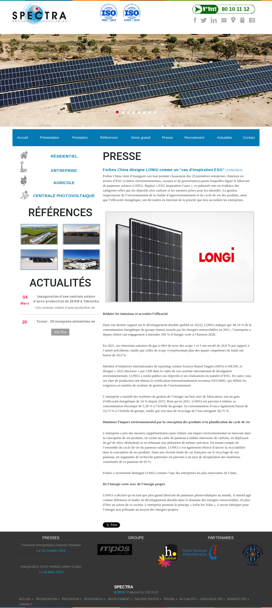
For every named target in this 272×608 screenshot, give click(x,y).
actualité (187, 599)
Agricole (64, 182)
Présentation (49, 138)
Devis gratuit (140, 138)
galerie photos (147, 599)
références (93, 599)
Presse (167, 138)
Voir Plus (60, 332)
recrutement (119, 599)
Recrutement (194, 138)
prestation (70, 599)
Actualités (224, 138)
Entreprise (64, 170)
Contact (249, 138)
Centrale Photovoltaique (64, 195)
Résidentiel (64, 156)
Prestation (80, 138)
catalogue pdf (211, 599)
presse (169, 599)
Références (109, 138)
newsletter (236, 599)
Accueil (22, 138)
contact (25, 604)
